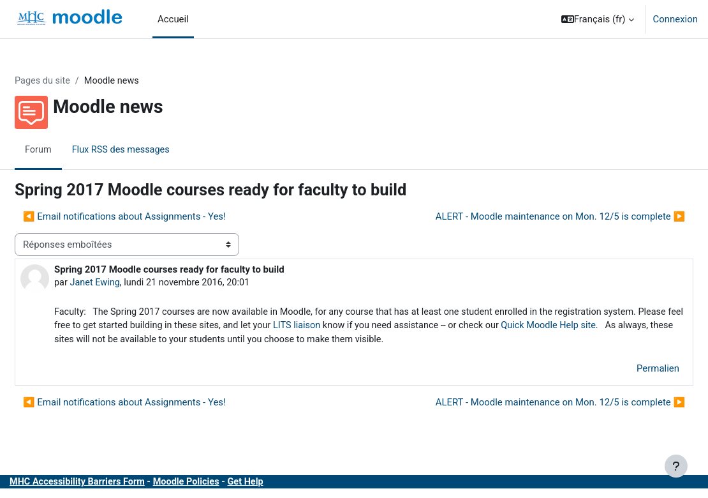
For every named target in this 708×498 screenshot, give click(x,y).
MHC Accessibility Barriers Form (110, 484)
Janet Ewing (126, 283)
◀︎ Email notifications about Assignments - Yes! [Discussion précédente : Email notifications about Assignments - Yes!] (155, 216)
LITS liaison (420, 327)
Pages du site (74, 81)
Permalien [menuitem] (627, 370)
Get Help (283, 484)
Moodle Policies (222, 484)
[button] (597, 19)
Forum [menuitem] (69, 150)
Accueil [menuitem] (173, 19)
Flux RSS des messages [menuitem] (153, 150)
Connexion (675, 19)
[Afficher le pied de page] (676, 466)
